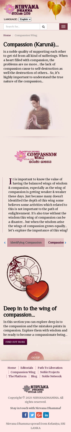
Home (7, 35)
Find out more (15, 342)
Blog (34, 376)
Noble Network (52, 376)
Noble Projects (50, 372)
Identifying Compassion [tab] (26, 242)
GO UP (35, 356)
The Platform (18, 376)
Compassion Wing (23, 372)
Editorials (26, 368)
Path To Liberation (50, 368)
